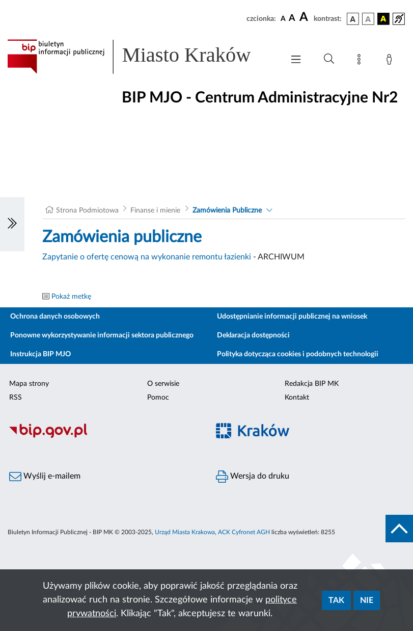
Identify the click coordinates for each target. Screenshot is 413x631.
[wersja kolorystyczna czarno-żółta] (383, 18)
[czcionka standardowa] (283, 18)
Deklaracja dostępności (253, 335)
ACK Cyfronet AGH (244, 532)
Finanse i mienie (155, 210)
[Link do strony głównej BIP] (140, 56)
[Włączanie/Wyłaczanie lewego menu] (12, 224)
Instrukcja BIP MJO (40, 354)
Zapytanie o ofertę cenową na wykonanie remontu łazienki (146, 257)
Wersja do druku (252, 476)
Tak (336, 600)
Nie (366, 600)
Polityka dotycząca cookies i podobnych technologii (297, 354)
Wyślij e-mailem (44, 476)
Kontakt (297, 397)
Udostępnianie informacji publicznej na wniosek (292, 316)
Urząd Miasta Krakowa (185, 532)
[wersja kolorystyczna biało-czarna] (368, 18)
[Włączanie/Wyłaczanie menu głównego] (296, 60)
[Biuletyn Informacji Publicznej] (103, 436)
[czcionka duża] (305, 17)
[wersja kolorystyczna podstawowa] (353, 18)
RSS (15, 397)
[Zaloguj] (391, 61)
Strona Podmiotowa (87, 210)
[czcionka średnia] (292, 18)
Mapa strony (29, 383)
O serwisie (163, 383)
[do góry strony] (399, 528)
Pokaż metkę (71, 296)
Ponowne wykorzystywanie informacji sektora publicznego (102, 335)
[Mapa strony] (361, 61)
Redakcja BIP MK (312, 383)
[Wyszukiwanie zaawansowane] (329, 59)
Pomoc (158, 397)
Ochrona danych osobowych (55, 316)
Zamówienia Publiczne (227, 210)
